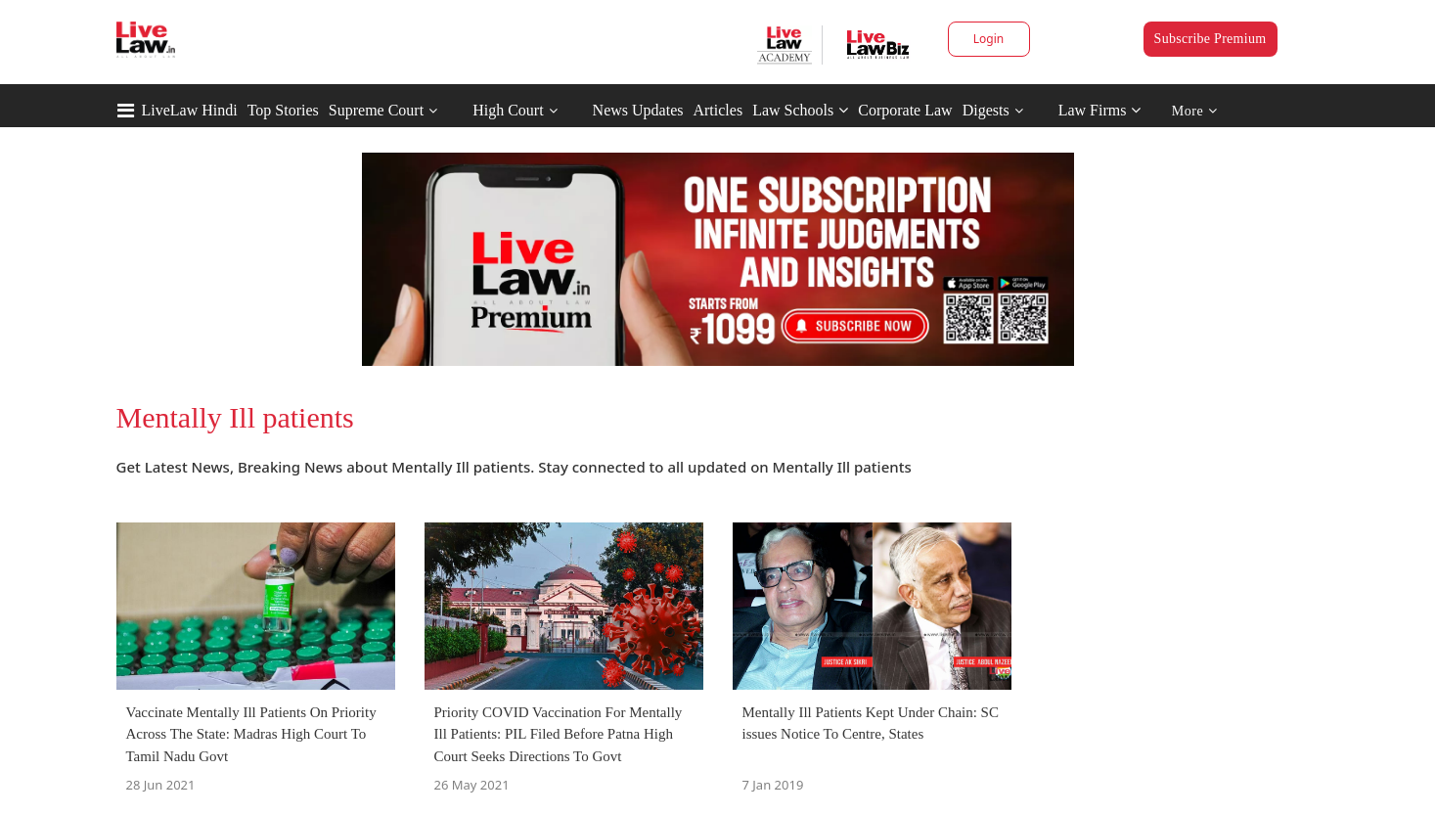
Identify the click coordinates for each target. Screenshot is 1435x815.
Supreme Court (376, 110)
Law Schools (800, 110)
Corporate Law (905, 110)
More (1195, 111)
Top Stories (283, 110)
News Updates (638, 110)
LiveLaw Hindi (190, 110)
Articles (717, 110)
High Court (507, 110)
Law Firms (1100, 110)
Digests (986, 110)
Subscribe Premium (1210, 38)
